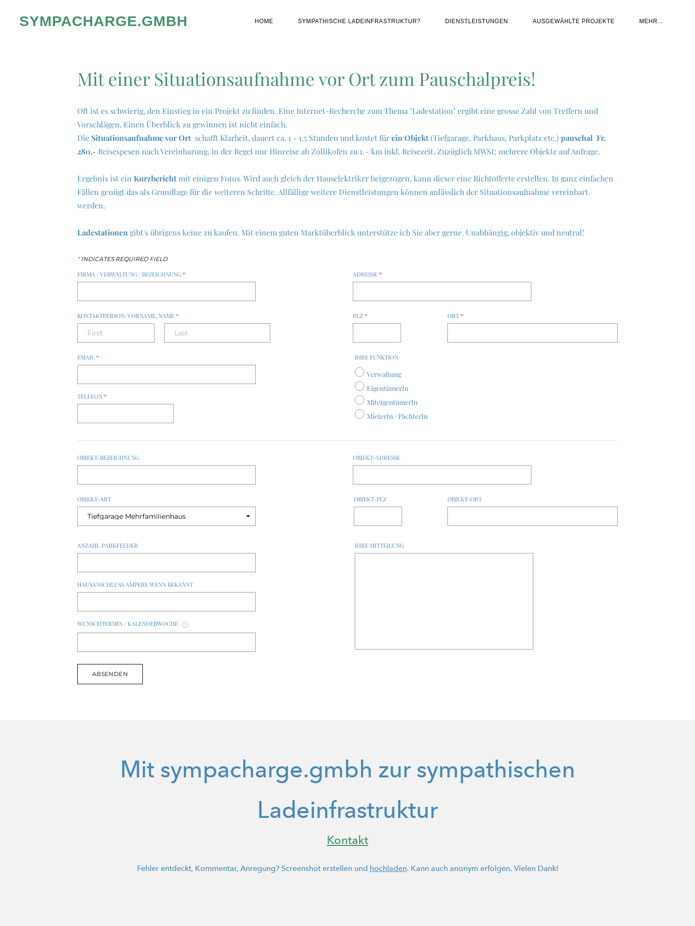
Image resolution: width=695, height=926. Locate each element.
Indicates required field (122, 259)
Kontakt (347, 840)
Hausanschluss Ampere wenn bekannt (135, 584)
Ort (455, 315)
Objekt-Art (94, 499)
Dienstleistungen (476, 21)
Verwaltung (384, 374)
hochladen (388, 868)
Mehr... (651, 21)
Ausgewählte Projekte (574, 21)
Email (88, 357)
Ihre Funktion (376, 357)
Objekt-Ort (464, 499)
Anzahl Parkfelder (107, 545)
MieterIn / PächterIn (397, 416)
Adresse (367, 274)
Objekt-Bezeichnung (108, 457)
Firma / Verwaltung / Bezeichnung (131, 274)
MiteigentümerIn (392, 402)
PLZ (360, 315)
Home (264, 21)
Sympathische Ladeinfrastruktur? (359, 21)
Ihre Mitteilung (379, 545)
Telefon (92, 396)
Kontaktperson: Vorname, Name (128, 315)
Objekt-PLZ (370, 499)
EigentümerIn (387, 388)
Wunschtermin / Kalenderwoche (132, 624)
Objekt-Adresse (376, 457)
